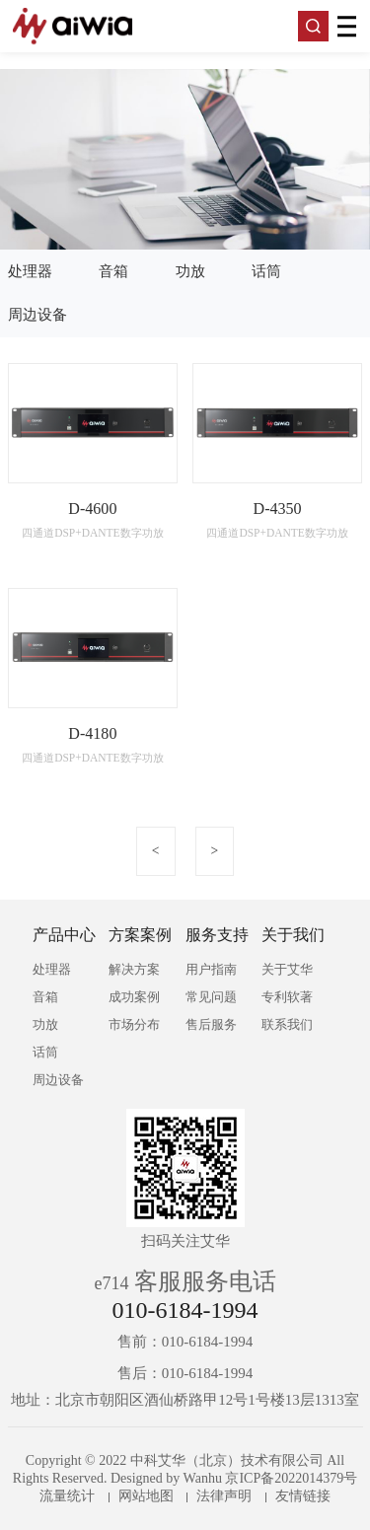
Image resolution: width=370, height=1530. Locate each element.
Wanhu (203, 1478)
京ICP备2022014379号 (291, 1478)
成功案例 (134, 996)
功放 (190, 271)
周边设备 (37, 315)
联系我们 (287, 1024)
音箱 (113, 271)
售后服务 (211, 1024)
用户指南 (211, 969)
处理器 (30, 271)
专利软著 (287, 996)
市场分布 (134, 1024)
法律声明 (224, 1496)
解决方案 (134, 969)
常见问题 (211, 996)
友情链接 (303, 1496)
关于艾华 (287, 969)
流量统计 (67, 1496)
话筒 (266, 271)
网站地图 (146, 1496)
